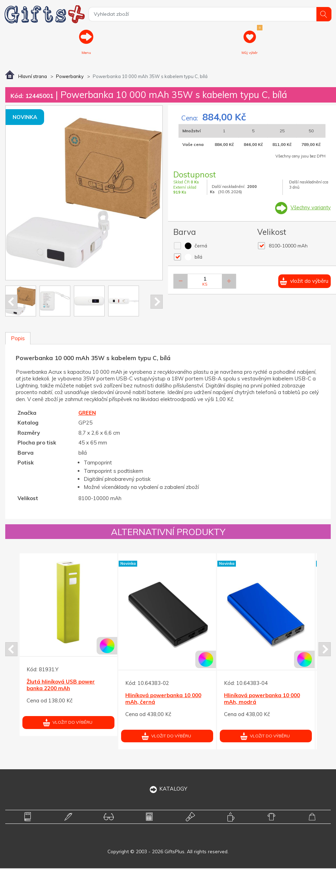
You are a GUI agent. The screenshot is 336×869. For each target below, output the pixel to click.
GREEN (87, 413)
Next (156, 302)
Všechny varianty (310, 208)
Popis (18, 339)
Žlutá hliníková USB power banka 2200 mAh (61, 685)
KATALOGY (168, 789)
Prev (11, 302)
